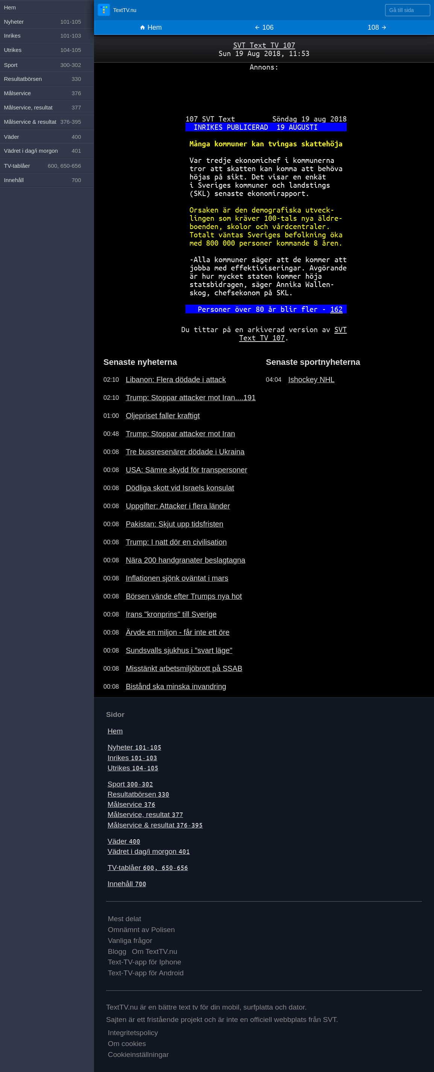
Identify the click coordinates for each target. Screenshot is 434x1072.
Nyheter (134, 747)
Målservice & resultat (155, 825)
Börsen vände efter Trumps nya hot (184, 596)
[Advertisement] (264, 90)
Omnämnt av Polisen (141, 930)
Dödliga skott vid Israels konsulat (180, 488)
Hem (151, 27)
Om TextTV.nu (155, 951)
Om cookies (127, 1044)
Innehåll (127, 884)
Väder (124, 841)
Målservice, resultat (145, 814)
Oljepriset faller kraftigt (163, 415)
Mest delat (124, 919)
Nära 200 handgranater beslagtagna (185, 560)
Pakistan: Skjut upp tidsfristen (174, 524)
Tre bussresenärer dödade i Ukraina (185, 452)
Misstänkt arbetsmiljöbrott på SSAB (184, 668)
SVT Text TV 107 (264, 45)
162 (336, 309)
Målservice (131, 804)
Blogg (117, 951)
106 (263, 27)
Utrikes (133, 768)
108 (377, 27)
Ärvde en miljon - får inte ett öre (177, 632)
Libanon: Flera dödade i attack (176, 379)
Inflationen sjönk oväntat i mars (177, 578)
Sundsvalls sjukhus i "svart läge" (179, 650)
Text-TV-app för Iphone (144, 962)
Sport (130, 784)
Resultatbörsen (138, 794)
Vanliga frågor (130, 940)
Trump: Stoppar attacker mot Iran (180, 434)
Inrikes (132, 758)
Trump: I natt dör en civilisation (176, 542)
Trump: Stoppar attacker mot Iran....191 (191, 397)
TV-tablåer (148, 868)
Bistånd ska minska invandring (176, 686)
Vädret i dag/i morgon (149, 851)
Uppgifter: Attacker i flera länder (178, 506)
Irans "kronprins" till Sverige (171, 614)
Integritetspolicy (133, 1033)
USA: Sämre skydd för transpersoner (186, 470)
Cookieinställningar (138, 1054)
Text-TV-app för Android (146, 973)
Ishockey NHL (311, 379)
